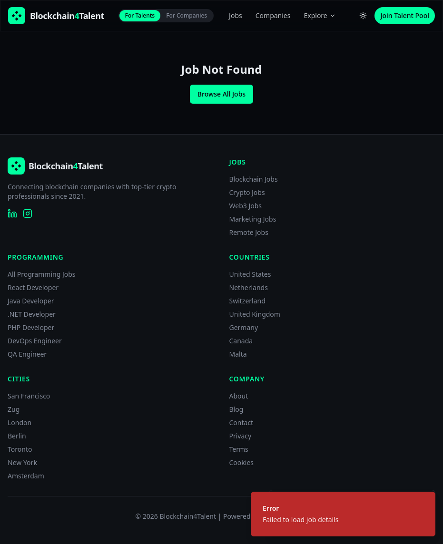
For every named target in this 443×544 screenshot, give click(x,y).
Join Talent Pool (404, 15)
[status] (343, 514)
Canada (241, 340)
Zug (14, 409)
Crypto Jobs (247, 192)
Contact (241, 422)
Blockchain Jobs (253, 179)
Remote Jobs (248, 232)
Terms (238, 449)
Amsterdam (26, 475)
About (238, 395)
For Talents (140, 15)
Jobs (235, 15)
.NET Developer (32, 314)
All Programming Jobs (42, 274)
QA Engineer (27, 354)
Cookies (241, 462)
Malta (238, 354)
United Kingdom (254, 314)
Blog (236, 409)
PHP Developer (31, 327)
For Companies (186, 15)
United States (250, 274)
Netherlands (248, 287)
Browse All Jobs (221, 93)
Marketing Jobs (252, 218)
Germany (243, 327)
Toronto (20, 449)
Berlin (17, 435)
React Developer (33, 287)
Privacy (240, 435)
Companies (273, 15)
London (19, 422)
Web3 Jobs (245, 205)
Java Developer (31, 300)
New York (22, 462)
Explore (319, 15)
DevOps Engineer (35, 340)
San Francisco (29, 395)
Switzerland (247, 300)
